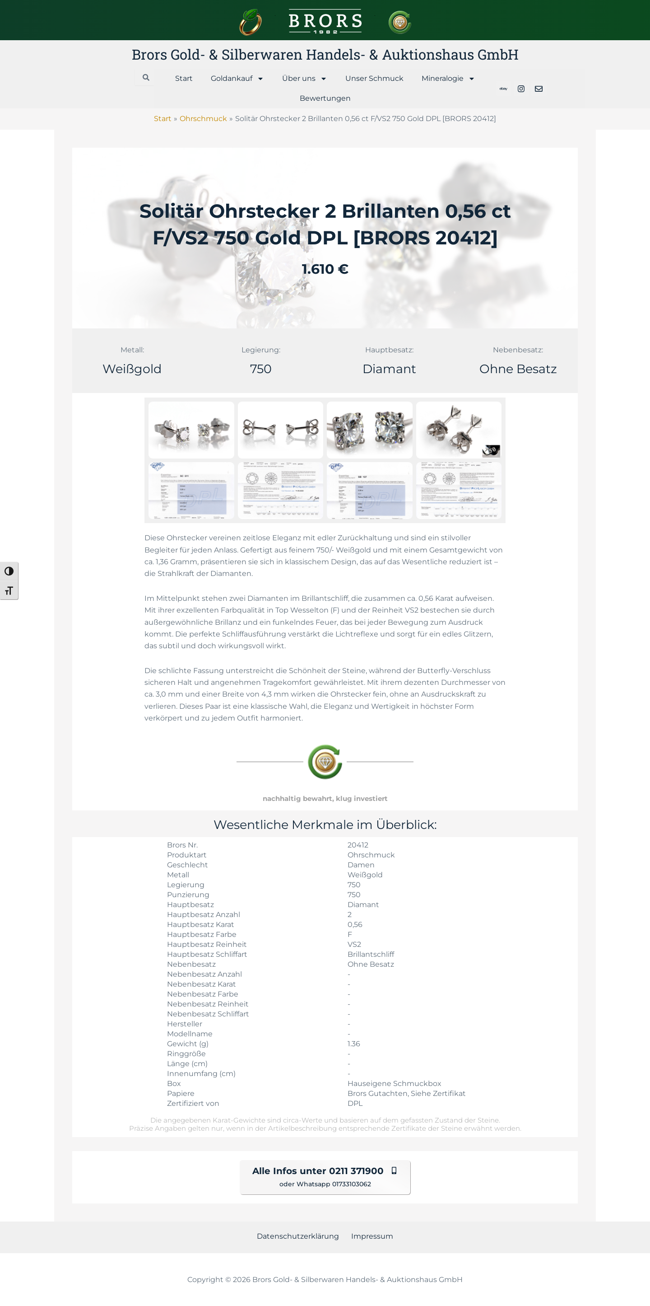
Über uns (304, 78)
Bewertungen (325, 98)
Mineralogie (448, 78)
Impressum (370, 1236)
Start (184, 78)
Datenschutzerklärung (301, 1236)
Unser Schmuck (374, 78)
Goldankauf (237, 78)
